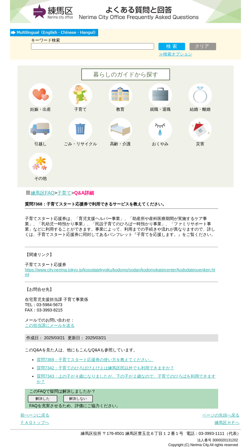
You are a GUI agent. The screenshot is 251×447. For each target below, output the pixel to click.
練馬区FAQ (42, 192)
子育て (64, 192)
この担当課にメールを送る (50, 325)
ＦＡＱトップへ (34, 422)
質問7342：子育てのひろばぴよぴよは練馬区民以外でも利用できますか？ (105, 368)
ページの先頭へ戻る (220, 415)
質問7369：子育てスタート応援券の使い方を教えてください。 (95, 359)
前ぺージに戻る (34, 415)
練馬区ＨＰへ (227, 422)
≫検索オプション (175, 54)
